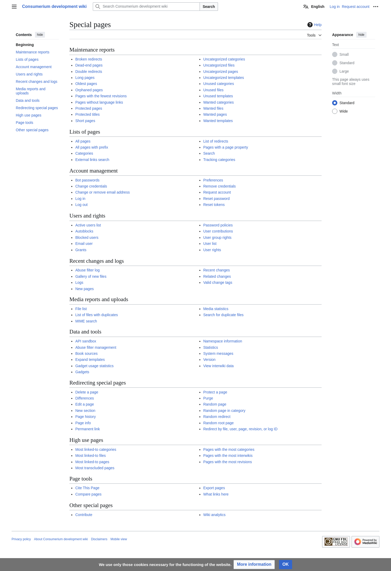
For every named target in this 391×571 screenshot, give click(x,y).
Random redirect (217, 417)
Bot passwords (87, 180)
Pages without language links (99, 102)
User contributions (218, 231)
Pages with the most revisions (227, 462)
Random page (214, 404)
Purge (208, 398)
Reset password (216, 198)
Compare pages (88, 494)
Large (344, 71)
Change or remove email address (102, 192)
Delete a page (86, 392)
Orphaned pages (89, 90)
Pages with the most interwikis (228, 455)
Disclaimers (99, 539)
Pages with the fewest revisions (100, 96)
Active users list (88, 225)
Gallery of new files (90, 276)
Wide (343, 111)
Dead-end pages (89, 65)
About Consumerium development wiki (61, 539)
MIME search (86, 321)
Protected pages (88, 108)
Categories (84, 153)
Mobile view (118, 539)
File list (81, 309)
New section (85, 410)
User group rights (217, 237)
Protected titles (87, 114)
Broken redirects (88, 59)
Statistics (210, 347)
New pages (84, 289)
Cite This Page (87, 488)
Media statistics (215, 309)
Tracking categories (219, 160)
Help (314, 24)
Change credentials (91, 186)
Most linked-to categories (95, 449)
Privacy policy (21, 539)
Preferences (213, 180)
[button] (254, 564)
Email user (84, 243)
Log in (80, 198)
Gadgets (82, 372)
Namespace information (222, 341)
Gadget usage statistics (94, 366)
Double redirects (88, 71)
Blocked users (86, 237)
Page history (85, 417)
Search (209, 6)
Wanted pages (215, 114)
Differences (84, 398)
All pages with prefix (91, 147)
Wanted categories (218, 102)
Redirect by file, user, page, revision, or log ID (240, 429)
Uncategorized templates (223, 77)
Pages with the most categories (229, 449)
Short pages (85, 121)
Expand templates (90, 359)
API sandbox (85, 341)
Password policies (218, 225)
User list (210, 243)
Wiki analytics (214, 515)
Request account (217, 192)
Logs (79, 282)
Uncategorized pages (220, 71)
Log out (81, 205)
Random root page (218, 423)
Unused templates (218, 96)
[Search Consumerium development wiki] (146, 6)
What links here (215, 494)
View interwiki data (218, 366)
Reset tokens (214, 205)
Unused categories (218, 84)
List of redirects (215, 141)
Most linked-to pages (92, 462)
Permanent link (87, 429)
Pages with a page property (225, 147)
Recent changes (216, 270)
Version (209, 359)
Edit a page (84, 404)
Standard (346, 63)
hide (40, 35)
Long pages (84, 77)
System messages (218, 353)
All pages (82, 141)
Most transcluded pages (94, 468)
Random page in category (224, 410)
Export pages (214, 488)
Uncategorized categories (224, 59)
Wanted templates (218, 121)
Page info (83, 423)
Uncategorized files (219, 65)
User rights (212, 250)
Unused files (213, 90)
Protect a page (215, 392)
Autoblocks (84, 231)
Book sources (86, 353)
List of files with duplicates (96, 315)
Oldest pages (86, 84)
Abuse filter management (95, 347)
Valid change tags (217, 282)
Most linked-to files (90, 455)
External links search (92, 160)
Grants (80, 250)
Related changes (217, 276)
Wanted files (213, 108)
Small (344, 54)
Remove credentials (219, 186)
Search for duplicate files (223, 315)
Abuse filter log (87, 270)
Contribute (83, 515)
